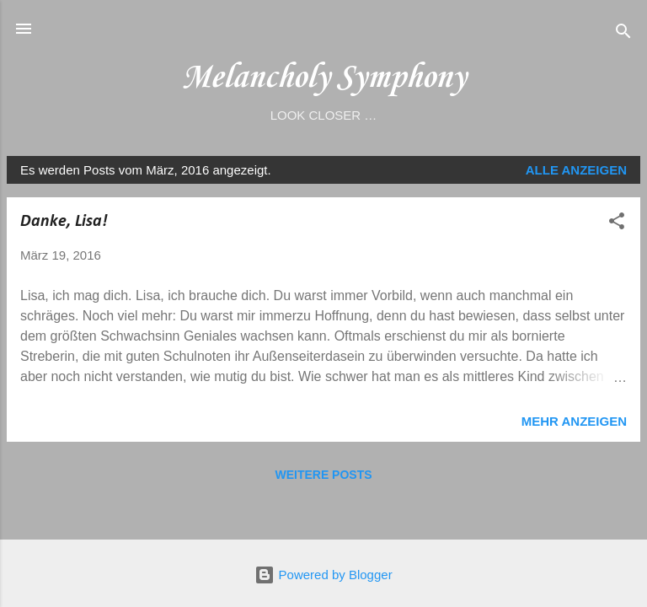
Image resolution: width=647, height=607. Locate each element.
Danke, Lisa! (64, 221)
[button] (617, 224)
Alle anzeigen (576, 170)
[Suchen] (623, 34)
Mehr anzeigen (574, 421)
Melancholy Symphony (323, 78)
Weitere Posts (323, 474)
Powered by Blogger (323, 574)
